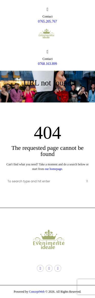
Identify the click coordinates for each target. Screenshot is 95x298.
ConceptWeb (36, 291)
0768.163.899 (47, 64)
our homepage (53, 169)
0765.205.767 (47, 21)
